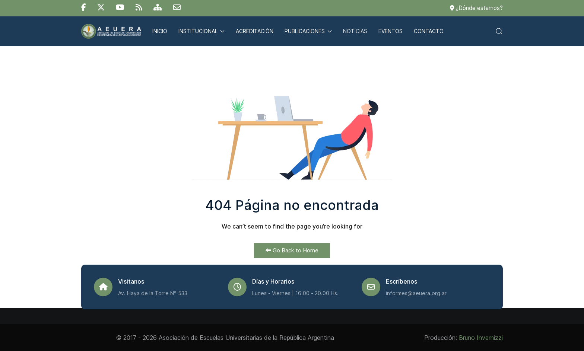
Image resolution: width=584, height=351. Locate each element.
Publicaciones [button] (308, 31)
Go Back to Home (292, 250)
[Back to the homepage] (111, 31)
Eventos (390, 31)
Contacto (429, 31)
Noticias (355, 31)
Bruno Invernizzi (481, 337)
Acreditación (254, 31)
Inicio (159, 31)
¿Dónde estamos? (476, 8)
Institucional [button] (201, 31)
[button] (499, 31)
